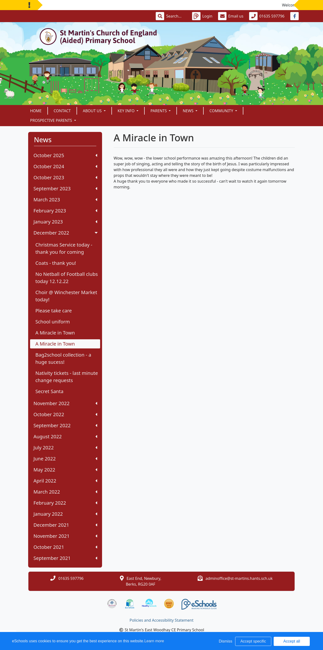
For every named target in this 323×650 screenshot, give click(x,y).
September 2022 (65, 425)
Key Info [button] (127, 110)
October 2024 (65, 166)
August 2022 (65, 436)
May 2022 (65, 469)
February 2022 (65, 503)
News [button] (188, 110)
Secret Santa (49, 391)
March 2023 (65, 199)
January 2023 (65, 221)
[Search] (176, 16)
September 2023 (65, 188)
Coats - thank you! (55, 263)
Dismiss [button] (225, 641)
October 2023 (65, 177)
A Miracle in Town (55, 332)
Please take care (53, 310)
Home (36, 110)
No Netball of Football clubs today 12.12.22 (66, 278)
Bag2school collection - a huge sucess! (63, 358)
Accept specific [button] (253, 641)
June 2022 (65, 458)
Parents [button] (159, 110)
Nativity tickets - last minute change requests (66, 377)
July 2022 (65, 447)
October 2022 (65, 414)
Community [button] (221, 110)
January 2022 (65, 514)
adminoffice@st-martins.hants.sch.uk (239, 578)
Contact (62, 110)
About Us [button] (93, 110)
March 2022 (65, 492)
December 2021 (65, 525)
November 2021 (65, 536)
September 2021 (65, 558)
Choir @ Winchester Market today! (66, 296)
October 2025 (65, 155)
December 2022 (66, 232)
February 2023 (65, 210)
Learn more (154, 641)
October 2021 (65, 547)
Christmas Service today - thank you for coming (63, 248)
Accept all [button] (291, 641)
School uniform (52, 321)
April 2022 (65, 480)
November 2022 (65, 403)
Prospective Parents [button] (51, 120)
